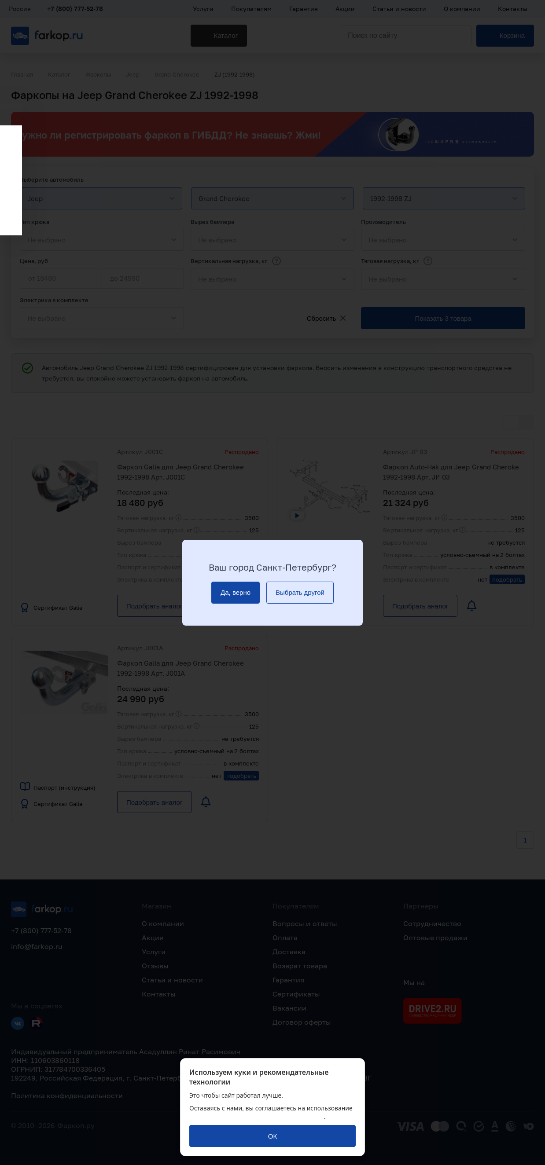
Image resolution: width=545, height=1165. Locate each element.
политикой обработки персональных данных (256, 1116)
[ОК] (272, 1136)
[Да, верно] (235, 593)
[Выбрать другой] (300, 593)
